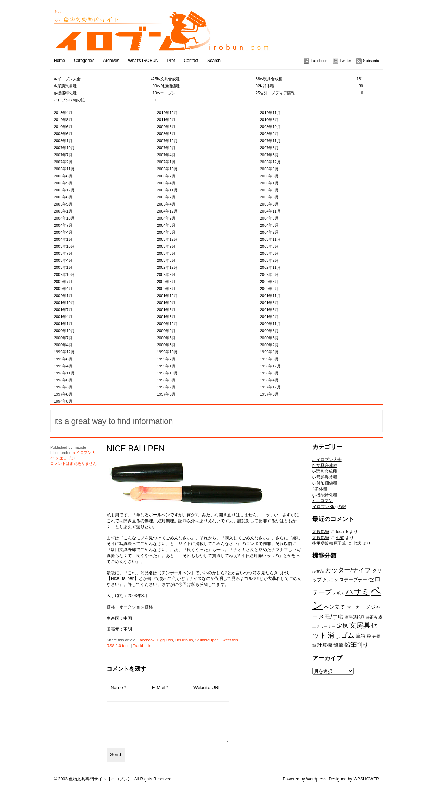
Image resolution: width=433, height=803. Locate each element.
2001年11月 (270, 295)
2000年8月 (269, 331)
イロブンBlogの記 (105, 99)
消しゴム (340, 635)
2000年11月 (270, 324)
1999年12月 (64, 352)
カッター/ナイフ (348, 570)
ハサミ (357, 591)
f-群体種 (311, 85)
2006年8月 (63, 176)
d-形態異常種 (105, 85)
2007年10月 (64, 148)
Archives (111, 60)
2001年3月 (166, 317)
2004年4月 (63, 232)
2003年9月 (166, 246)
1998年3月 (63, 387)
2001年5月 (269, 310)
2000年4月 (63, 345)
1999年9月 (269, 352)
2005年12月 (64, 190)
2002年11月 (270, 267)
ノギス (338, 593)
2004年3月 (166, 232)
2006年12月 (270, 162)
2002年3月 (166, 288)
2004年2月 (269, 232)
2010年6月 (63, 127)
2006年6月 (269, 176)
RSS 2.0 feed (118, 646)
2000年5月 (269, 338)
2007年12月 (167, 141)
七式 (340, 537)
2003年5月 (269, 253)
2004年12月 (167, 211)
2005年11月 (167, 190)
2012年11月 (270, 112)
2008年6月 (63, 134)
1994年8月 (63, 401)
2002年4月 (63, 288)
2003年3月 (166, 260)
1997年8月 (63, 394)
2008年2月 (269, 134)
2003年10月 (64, 246)
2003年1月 (63, 267)
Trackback (141, 646)
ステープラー (353, 579)
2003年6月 (166, 253)
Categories (84, 60)
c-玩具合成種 (311, 78)
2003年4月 (63, 260)
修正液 (371, 617)
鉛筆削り (356, 644)
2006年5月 (63, 183)
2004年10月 (64, 218)
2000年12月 (167, 324)
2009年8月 (166, 127)
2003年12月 (167, 239)
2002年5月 (269, 281)
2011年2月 (166, 120)
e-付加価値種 (208, 85)
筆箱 (360, 636)
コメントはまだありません (73, 463)
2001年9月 (166, 303)
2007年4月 (166, 155)
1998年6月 (63, 380)
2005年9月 (269, 190)
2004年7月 (63, 225)
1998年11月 (64, 373)
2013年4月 (63, 112)
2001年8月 (269, 303)
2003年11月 (270, 239)
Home (59, 60)
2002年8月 (269, 274)
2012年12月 (167, 112)
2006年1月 (269, 183)
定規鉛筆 (320, 531)
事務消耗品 (354, 617)
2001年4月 (63, 317)
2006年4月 (166, 183)
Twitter (345, 60)
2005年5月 (63, 204)
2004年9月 (166, 218)
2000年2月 (269, 345)
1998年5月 (166, 380)
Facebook (319, 60)
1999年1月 (166, 366)
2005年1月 (63, 211)
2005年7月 (166, 197)
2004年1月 (63, 239)
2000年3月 (166, 345)
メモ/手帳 (331, 616)
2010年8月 (269, 120)
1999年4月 (63, 366)
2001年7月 (63, 310)
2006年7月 (166, 176)
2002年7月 (63, 281)
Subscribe (371, 60)
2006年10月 (167, 169)
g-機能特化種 (105, 92)
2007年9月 (166, 148)
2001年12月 (167, 295)
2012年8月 (63, 120)
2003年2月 (269, 260)
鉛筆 (338, 645)
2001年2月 (269, 317)
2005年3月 (269, 204)
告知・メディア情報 (311, 92)
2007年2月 (63, 162)
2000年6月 (166, 338)
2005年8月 (63, 197)
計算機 (324, 645)
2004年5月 (269, 225)
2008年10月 (270, 127)
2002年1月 (63, 295)
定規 (342, 625)
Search (214, 60)
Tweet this (229, 640)
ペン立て (334, 607)
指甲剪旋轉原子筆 (329, 543)
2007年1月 (166, 162)
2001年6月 (166, 310)
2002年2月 (269, 288)
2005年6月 (269, 197)
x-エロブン (208, 92)
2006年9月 (269, 169)
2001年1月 (63, 324)
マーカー (355, 607)
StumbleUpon (207, 640)
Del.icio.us (184, 640)
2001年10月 (64, 303)
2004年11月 (270, 211)
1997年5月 (269, 394)
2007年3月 (269, 155)
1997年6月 (166, 394)
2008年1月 (63, 141)
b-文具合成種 (208, 78)
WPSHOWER (366, 786)
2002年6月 (166, 281)
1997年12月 (270, 387)
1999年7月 (166, 359)
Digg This (165, 640)
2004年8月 (269, 218)
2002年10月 (64, 274)
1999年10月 (167, 352)
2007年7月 (63, 155)
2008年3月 (166, 134)
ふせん (318, 571)
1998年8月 (269, 373)
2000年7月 (63, 338)
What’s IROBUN (143, 60)
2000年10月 (64, 331)
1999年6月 (269, 359)
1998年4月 (269, 380)
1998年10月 (167, 373)
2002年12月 (167, 267)
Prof (171, 60)
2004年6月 (166, 225)
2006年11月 (64, 169)
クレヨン (330, 580)
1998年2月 (166, 387)
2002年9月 (166, 274)
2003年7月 (63, 253)
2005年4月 (166, 204)
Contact (191, 60)
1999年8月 (63, 359)
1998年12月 (270, 366)
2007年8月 (269, 148)
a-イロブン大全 (105, 78)
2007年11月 (270, 141)
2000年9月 (166, 331)
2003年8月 (269, 246)
